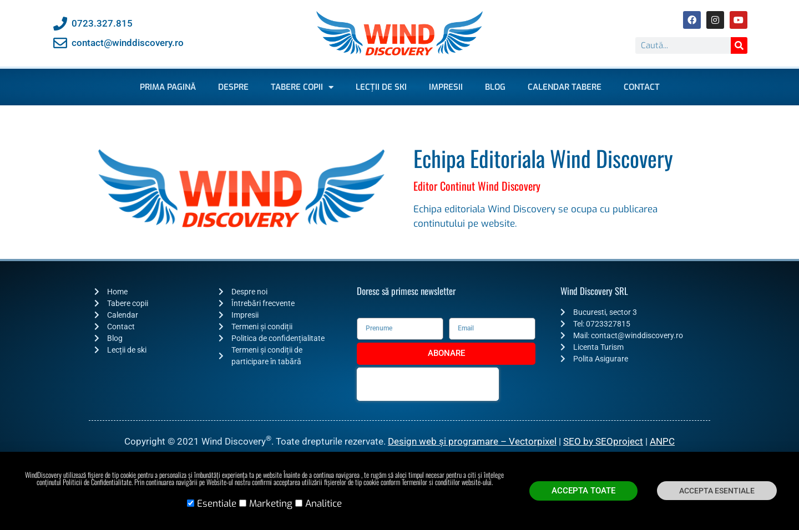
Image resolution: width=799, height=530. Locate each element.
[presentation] (428, 384)
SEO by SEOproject (603, 441)
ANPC (662, 441)
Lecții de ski (381, 87)
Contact (642, 87)
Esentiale (216, 507)
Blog (495, 87)
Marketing (270, 507)
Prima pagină (168, 87)
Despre (233, 87)
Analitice (323, 507)
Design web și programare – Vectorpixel (472, 441)
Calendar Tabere (564, 87)
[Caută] (739, 45)
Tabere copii (302, 87)
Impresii (446, 87)
